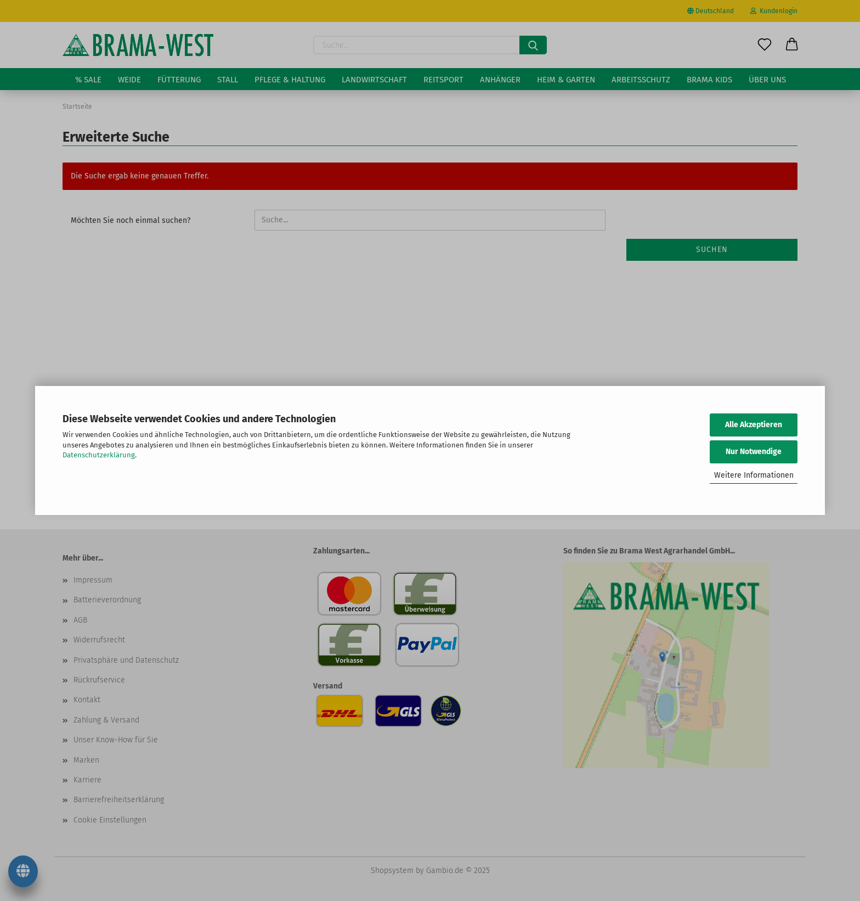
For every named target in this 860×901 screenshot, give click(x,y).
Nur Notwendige (754, 451)
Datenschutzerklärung (99, 455)
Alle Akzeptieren (753, 424)
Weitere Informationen (754, 475)
